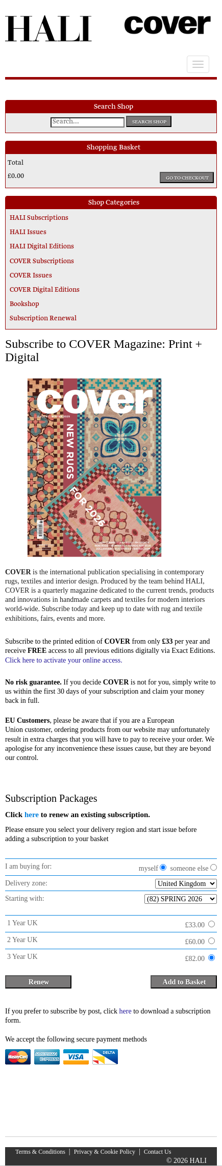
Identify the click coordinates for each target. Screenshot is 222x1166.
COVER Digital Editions (45, 290)
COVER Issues (31, 276)
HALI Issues (28, 232)
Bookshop (24, 304)
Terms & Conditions (40, 1151)
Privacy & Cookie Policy (104, 1151)
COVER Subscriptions (42, 261)
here (31, 814)
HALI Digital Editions (42, 246)
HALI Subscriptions (39, 218)
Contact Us (157, 1151)
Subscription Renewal (43, 318)
